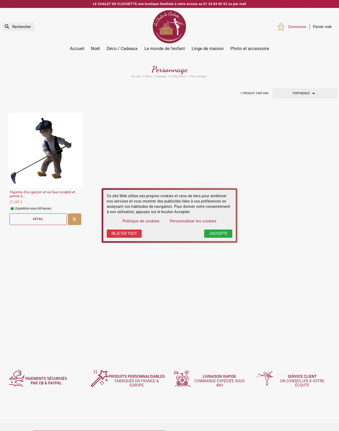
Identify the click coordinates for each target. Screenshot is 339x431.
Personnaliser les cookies (193, 221)
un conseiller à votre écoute (305, 381)
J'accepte (218, 233)
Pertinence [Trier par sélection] (305, 93)
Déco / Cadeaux (122, 48)
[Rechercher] (18, 27)
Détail (38, 219)
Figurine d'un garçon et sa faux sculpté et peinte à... (42, 194)
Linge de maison (208, 48)
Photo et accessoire (249, 48)
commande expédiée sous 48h (222, 381)
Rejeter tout (124, 233)
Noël (95, 48)
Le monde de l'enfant (164, 48)
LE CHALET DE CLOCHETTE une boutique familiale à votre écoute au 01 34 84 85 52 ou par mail (169, 4)
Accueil (77, 48)
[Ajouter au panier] (74, 219)
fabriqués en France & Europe (139, 380)
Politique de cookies (141, 221)
